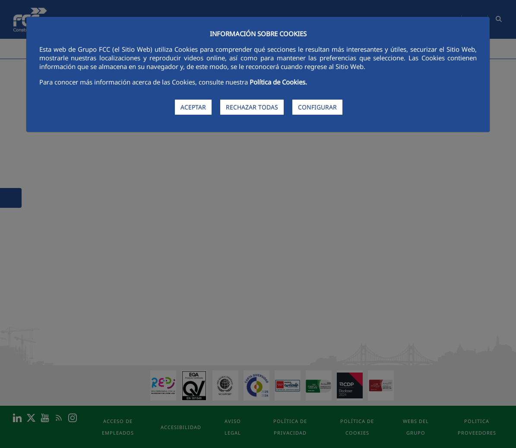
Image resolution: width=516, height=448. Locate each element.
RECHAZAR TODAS (252, 107)
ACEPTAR (193, 107)
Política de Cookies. (278, 82)
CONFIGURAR (317, 107)
